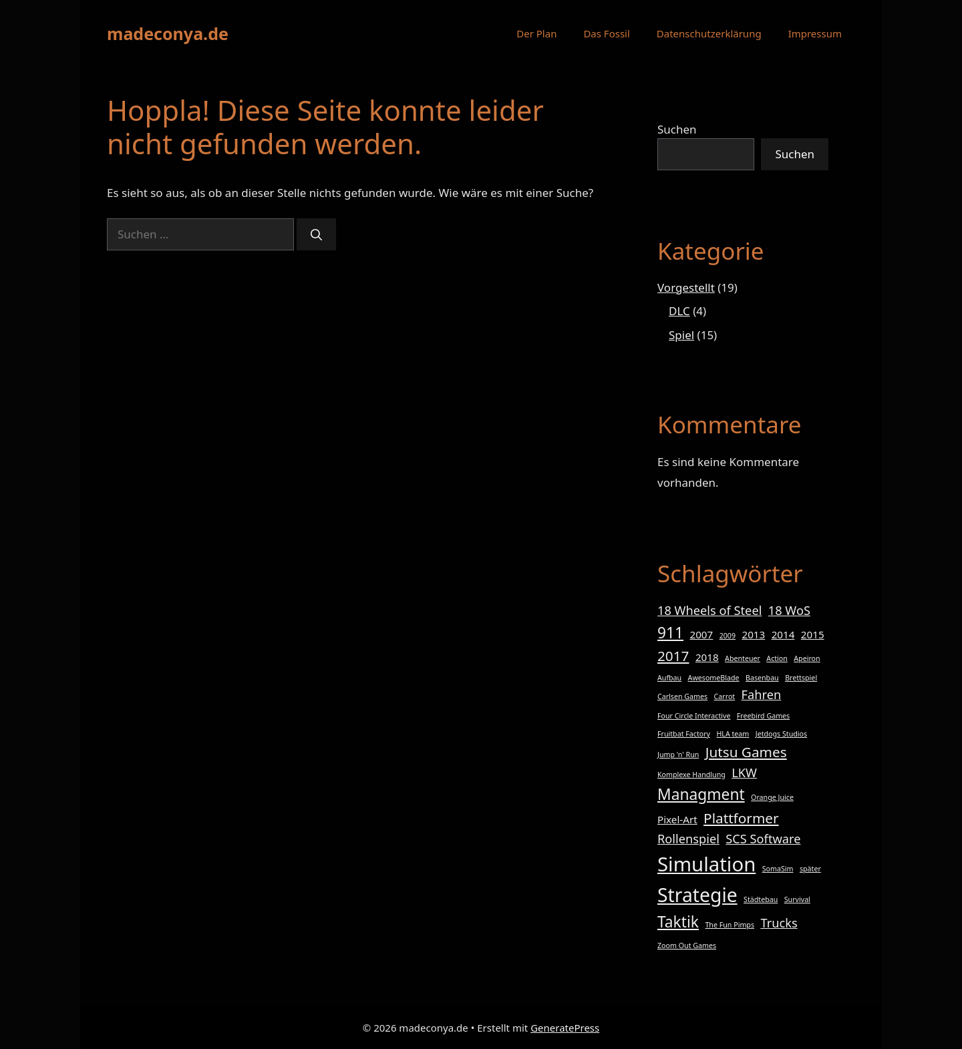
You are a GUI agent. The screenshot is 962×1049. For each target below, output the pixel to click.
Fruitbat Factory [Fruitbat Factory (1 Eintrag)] (683, 734)
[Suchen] (316, 234)
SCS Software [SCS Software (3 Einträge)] (763, 839)
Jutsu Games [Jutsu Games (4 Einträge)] (746, 752)
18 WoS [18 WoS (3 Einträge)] (789, 610)
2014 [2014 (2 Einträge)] (783, 634)
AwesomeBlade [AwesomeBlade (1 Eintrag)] (714, 677)
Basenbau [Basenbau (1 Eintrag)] (762, 677)
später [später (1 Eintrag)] (810, 868)
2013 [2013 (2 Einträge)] (753, 634)
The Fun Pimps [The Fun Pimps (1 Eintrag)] (729, 924)
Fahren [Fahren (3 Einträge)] (762, 694)
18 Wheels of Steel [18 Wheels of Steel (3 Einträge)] (709, 610)
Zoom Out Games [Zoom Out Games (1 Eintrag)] (686, 945)
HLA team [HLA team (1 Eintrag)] (732, 734)
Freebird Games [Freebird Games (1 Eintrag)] (763, 715)
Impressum (815, 33)
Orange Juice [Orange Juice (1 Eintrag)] (772, 797)
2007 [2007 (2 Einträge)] (701, 634)
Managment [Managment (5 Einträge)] (701, 794)
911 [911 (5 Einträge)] (670, 632)
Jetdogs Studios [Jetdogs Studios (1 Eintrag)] (781, 734)
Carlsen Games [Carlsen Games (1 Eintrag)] (682, 696)
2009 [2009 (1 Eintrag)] (727, 635)
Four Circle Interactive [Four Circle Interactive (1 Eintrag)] (693, 715)
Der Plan (536, 33)
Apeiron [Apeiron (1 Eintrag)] (807, 658)
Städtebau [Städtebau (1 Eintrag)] (761, 899)
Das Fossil (606, 33)
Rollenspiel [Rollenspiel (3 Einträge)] (688, 839)
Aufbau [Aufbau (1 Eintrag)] (669, 677)
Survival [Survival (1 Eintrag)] (797, 899)
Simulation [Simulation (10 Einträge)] (706, 864)
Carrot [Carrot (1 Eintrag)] (725, 696)
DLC (679, 311)
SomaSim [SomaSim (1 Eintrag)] (778, 868)
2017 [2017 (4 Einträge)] (673, 655)
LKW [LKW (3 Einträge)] (744, 773)
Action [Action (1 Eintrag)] (777, 658)
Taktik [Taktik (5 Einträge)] (678, 921)
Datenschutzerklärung (709, 33)
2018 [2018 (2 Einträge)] (707, 657)
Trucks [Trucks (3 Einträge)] (778, 923)
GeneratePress (564, 1027)
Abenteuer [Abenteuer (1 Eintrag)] (742, 658)
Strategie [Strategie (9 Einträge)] (697, 894)
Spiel (681, 335)
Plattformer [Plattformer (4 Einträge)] (740, 818)
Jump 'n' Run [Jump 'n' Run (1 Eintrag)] (678, 754)
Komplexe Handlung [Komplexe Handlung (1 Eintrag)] (691, 774)
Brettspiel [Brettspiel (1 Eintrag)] (801, 677)
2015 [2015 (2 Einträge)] (812, 634)
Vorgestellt (686, 287)
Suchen (677, 129)
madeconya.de (167, 33)
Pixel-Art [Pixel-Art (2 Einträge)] (677, 819)
